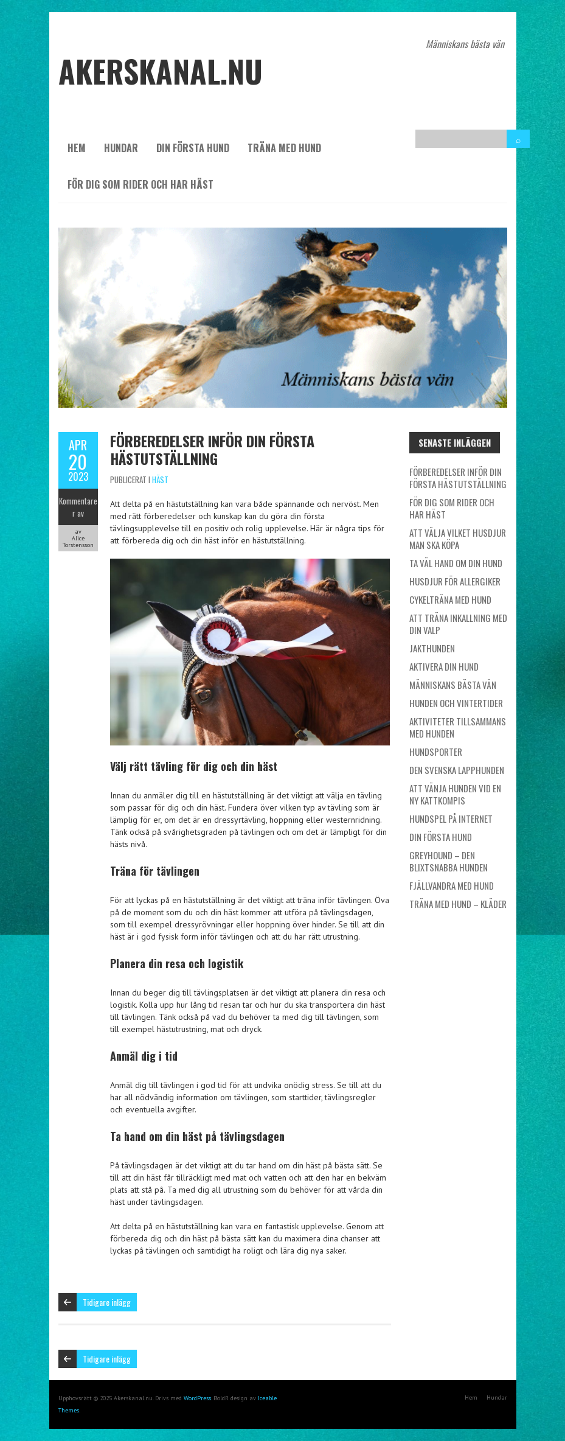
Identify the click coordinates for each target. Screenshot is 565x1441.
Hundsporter (435, 751)
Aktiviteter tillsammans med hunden (457, 727)
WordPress (197, 1398)
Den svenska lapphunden (456, 769)
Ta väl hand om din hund (455, 563)
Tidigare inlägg (107, 1302)
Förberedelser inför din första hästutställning (212, 449)
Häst (160, 479)
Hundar (121, 148)
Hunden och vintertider (456, 703)
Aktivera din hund (444, 666)
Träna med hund (284, 148)
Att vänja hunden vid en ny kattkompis (455, 794)
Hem (77, 148)
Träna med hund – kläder (458, 903)
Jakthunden (432, 648)
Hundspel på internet (451, 818)
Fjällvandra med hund (451, 885)
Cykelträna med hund (450, 599)
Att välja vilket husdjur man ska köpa (457, 538)
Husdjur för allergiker (455, 581)
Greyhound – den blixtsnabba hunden (448, 861)
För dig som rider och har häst (140, 184)
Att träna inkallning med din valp (458, 624)
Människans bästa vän (452, 684)
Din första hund (192, 148)
